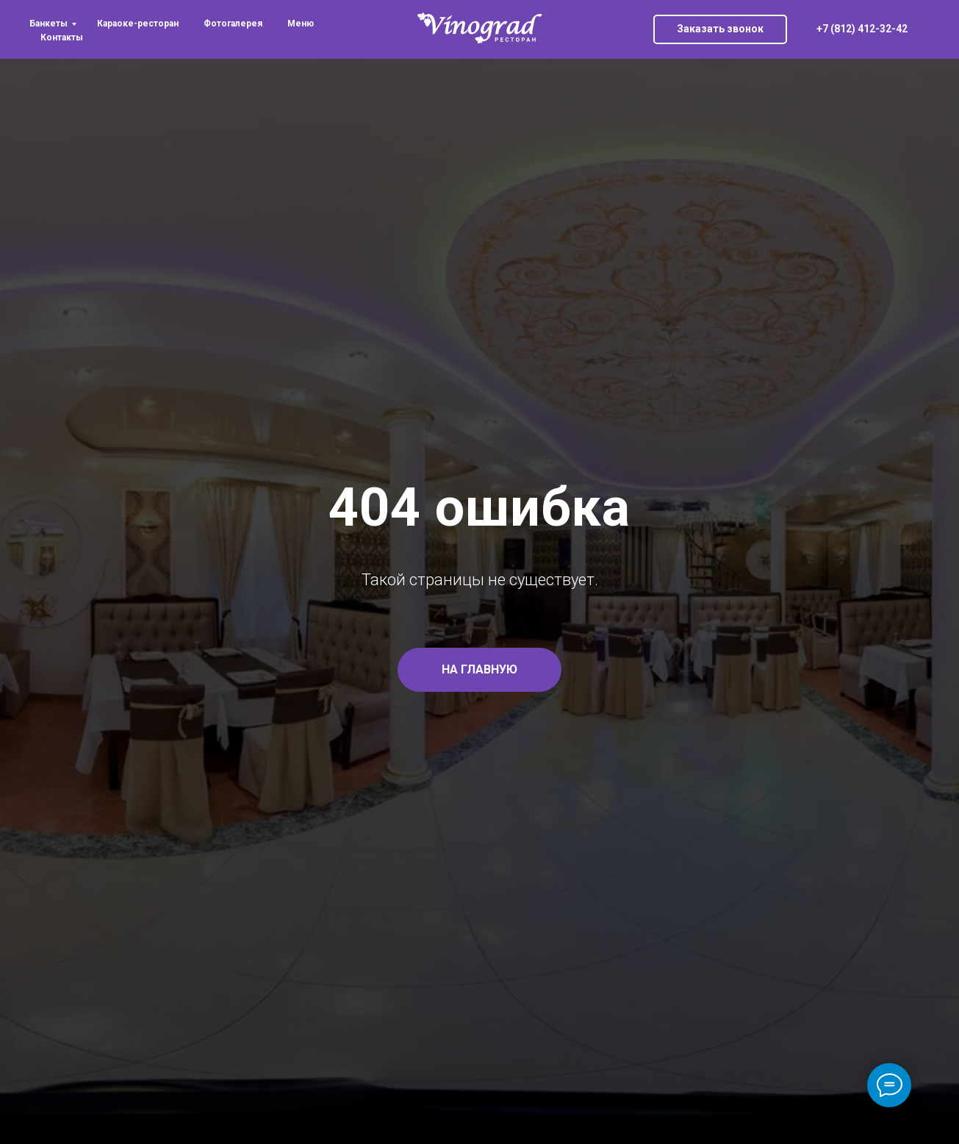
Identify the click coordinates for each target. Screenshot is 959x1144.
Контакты (61, 37)
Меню (300, 23)
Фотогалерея (233, 23)
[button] (720, 29)
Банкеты (48, 23)
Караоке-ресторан (138, 23)
